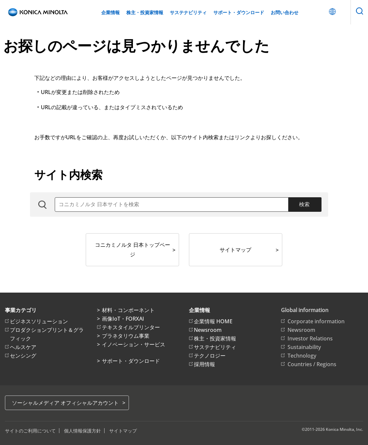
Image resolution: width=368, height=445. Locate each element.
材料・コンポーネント (128, 310)
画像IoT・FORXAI (123, 318)
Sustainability (304, 347)
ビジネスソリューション (39, 321)
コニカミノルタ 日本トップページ (132, 249)
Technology (302, 355)
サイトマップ (235, 249)
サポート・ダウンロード (238, 13)
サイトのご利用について (30, 431)
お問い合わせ (284, 13)
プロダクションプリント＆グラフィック (47, 334)
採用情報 (204, 364)
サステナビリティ (188, 13)
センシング (23, 355)
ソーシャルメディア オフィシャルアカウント (65, 402)
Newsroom (208, 330)
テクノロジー (210, 355)
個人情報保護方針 (82, 431)
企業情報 (110, 13)
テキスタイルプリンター (131, 327)
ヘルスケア (23, 347)
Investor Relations (310, 338)
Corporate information (316, 321)
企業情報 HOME (213, 321)
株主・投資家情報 (144, 13)
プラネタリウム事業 (125, 335)
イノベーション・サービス (133, 344)
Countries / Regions (312, 364)
